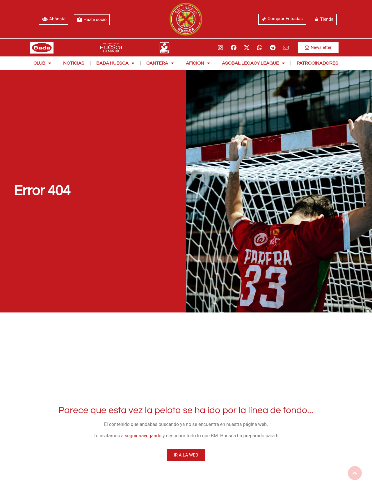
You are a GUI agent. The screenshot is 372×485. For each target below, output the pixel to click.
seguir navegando (143, 435)
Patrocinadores (317, 63)
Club (42, 63)
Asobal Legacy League (253, 63)
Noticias (73, 63)
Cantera (160, 63)
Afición (198, 63)
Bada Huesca (115, 63)
